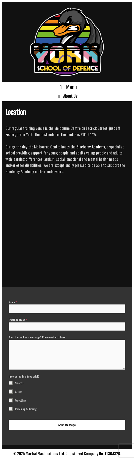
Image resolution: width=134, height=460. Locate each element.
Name (13, 302)
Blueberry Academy (90, 146)
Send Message (67, 424)
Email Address (18, 320)
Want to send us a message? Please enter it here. (37, 337)
